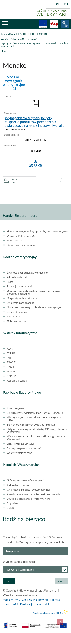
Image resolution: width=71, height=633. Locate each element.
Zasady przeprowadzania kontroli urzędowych (33, 494)
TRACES (11, 362)
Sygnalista (12, 503)
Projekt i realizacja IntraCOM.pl (47, 612)
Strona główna (8, 33)
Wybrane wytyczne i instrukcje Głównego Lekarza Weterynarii (36, 437)
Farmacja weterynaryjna (20, 286)
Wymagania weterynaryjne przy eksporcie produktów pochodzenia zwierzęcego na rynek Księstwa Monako (35, 121)
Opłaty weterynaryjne (19, 453)
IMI (9, 357)
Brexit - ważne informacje (21, 245)
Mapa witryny (11, 599)
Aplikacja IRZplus (17, 380)
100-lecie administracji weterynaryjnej (29, 498)
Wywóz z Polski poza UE (13, 38)
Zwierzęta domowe (18, 312)
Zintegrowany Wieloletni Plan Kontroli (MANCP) (35, 412)
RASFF (11, 367)
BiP (54, 24)
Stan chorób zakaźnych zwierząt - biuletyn (31, 424)
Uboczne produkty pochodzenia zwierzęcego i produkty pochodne (33, 292)
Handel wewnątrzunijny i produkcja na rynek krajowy (37, 231)
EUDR (10, 508)
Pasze (10, 281)
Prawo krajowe (15, 408)
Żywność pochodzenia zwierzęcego (27, 272)
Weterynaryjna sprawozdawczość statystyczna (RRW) (34, 418)
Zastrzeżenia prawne (35, 599)
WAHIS (11, 371)
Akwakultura (14, 316)
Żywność (32, 38)
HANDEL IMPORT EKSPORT (32, 33)
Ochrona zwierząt (17, 321)
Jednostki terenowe (18, 485)
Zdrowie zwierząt (17, 277)
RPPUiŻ (11, 376)
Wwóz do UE (14, 240)
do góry (60, 622)
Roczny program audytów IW (24, 448)
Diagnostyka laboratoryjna (22, 298)
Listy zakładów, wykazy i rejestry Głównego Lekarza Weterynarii (37, 430)
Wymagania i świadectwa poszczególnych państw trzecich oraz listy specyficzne (34, 44)
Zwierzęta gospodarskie (20, 302)
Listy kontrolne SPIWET (20, 443)
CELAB (11, 353)
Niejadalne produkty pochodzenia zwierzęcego (34, 307)
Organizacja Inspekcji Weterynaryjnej (28, 489)
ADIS (10, 348)
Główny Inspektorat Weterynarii (25, 480)
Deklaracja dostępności (34, 604)
